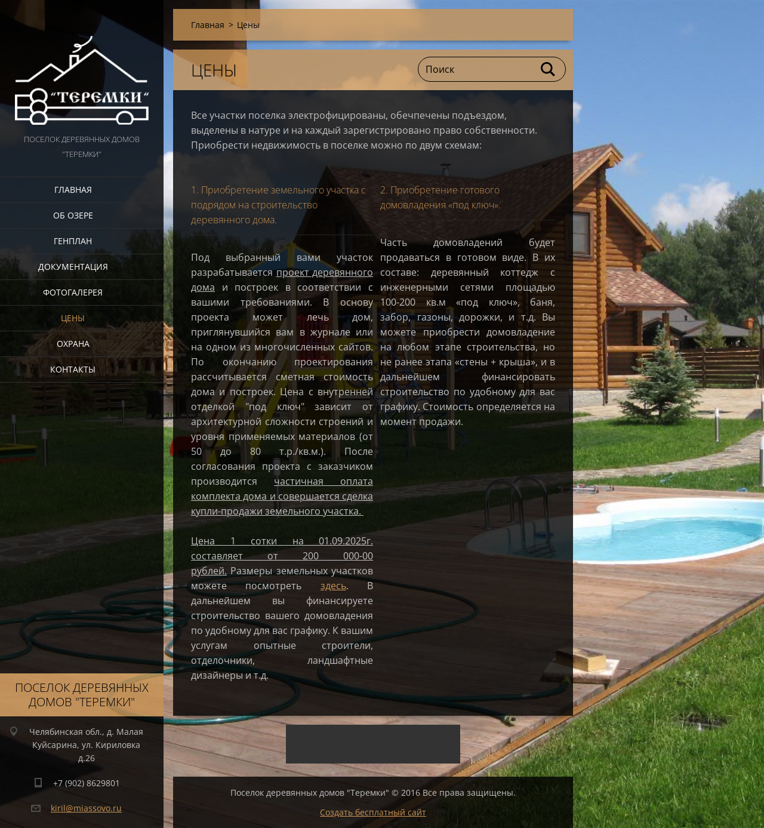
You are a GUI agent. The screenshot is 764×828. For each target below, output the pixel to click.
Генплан (73, 241)
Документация (73, 266)
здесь (333, 585)
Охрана (73, 343)
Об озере (73, 215)
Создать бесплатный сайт (373, 812)
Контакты (73, 369)
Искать (548, 69)
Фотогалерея (73, 292)
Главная (73, 189)
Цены (73, 318)
